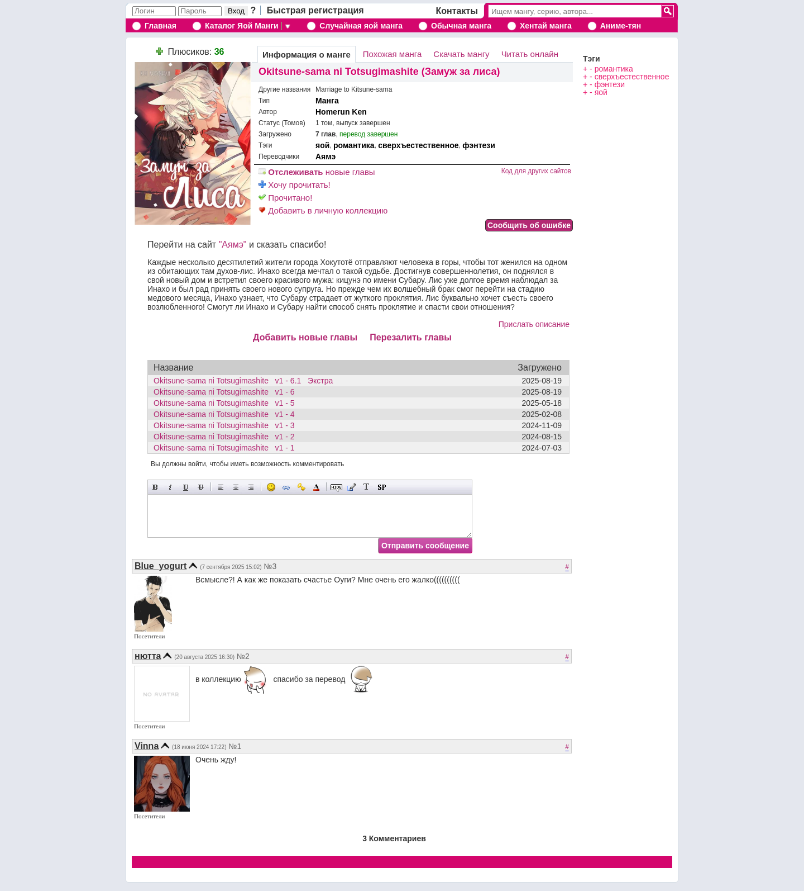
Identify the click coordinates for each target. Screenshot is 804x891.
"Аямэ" (233, 244)
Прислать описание (534, 324)
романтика (354, 145)
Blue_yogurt (160, 566)
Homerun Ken (341, 111)
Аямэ (325, 156)
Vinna (147, 746)
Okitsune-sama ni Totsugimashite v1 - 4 (227, 414)
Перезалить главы (411, 337)
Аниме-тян (620, 25)
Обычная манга (461, 25)
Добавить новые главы (305, 337)
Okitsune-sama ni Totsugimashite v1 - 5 (227, 403)
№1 (234, 746)
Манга (327, 100)
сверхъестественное (418, 145)
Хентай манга (546, 25)
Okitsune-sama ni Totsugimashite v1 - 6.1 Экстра (243, 380)
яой (322, 145)
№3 (270, 566)
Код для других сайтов (536, 171)
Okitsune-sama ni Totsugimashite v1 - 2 (227, 436)
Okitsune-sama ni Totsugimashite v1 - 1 (227, 447)
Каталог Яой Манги (242, 25)
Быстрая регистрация (315, 10)
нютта (148, 656)
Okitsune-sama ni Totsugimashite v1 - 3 (227, 425)
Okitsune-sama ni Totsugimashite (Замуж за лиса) (379, 71)
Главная (160, 25)
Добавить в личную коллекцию (323, 210)
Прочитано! (285, 197)
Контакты (457, 11)
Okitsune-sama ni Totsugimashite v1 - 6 (227, 391)
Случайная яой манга (361, 25)
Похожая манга (392, 54)
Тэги (591, 58)
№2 (243, 656)
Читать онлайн (529, 54)
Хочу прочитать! (295, 184)
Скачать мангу (461, 54)
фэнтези (478, 145)
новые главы (317, 172)
